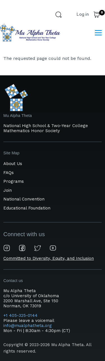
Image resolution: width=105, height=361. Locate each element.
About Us (12, 163)
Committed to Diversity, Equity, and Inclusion (48, 258)
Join (7, 190)
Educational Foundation (26, 208)
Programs (13, 181)
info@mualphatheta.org (27, 325)
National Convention (24, 199)
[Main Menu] (98, 33)
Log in (82, 14)
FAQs (8, 172)
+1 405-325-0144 (21, 315)
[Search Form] (59, 15)
